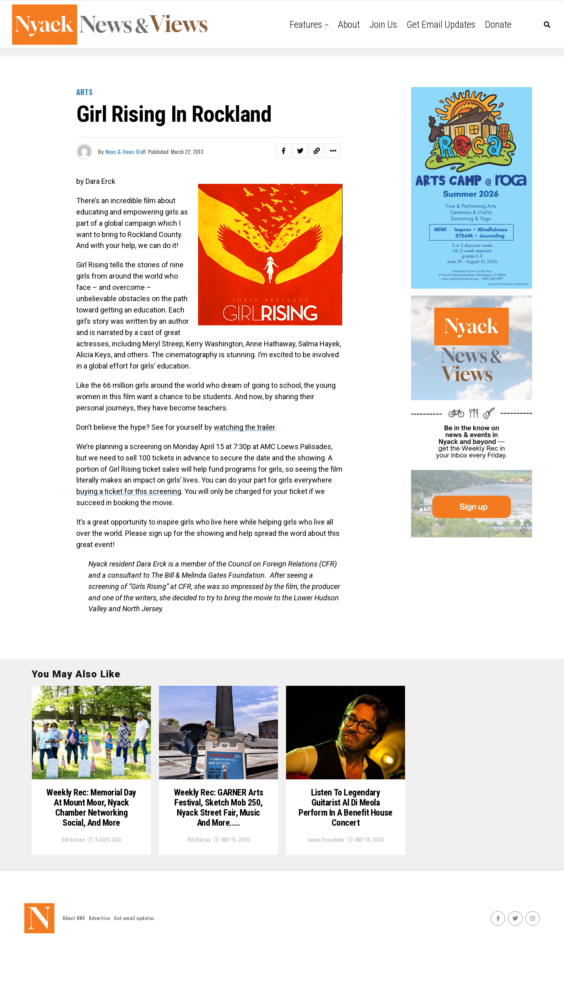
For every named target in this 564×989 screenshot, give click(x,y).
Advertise (99, 957)
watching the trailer (244, 427)
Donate (498, 24)
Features (306, 24)
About (349, 24)
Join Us (383, 24)
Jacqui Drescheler (326, 868)
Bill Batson (73, 878)
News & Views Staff (125, 151)
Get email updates (441, 24)
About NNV (74, 957)
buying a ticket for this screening (128, 491)
